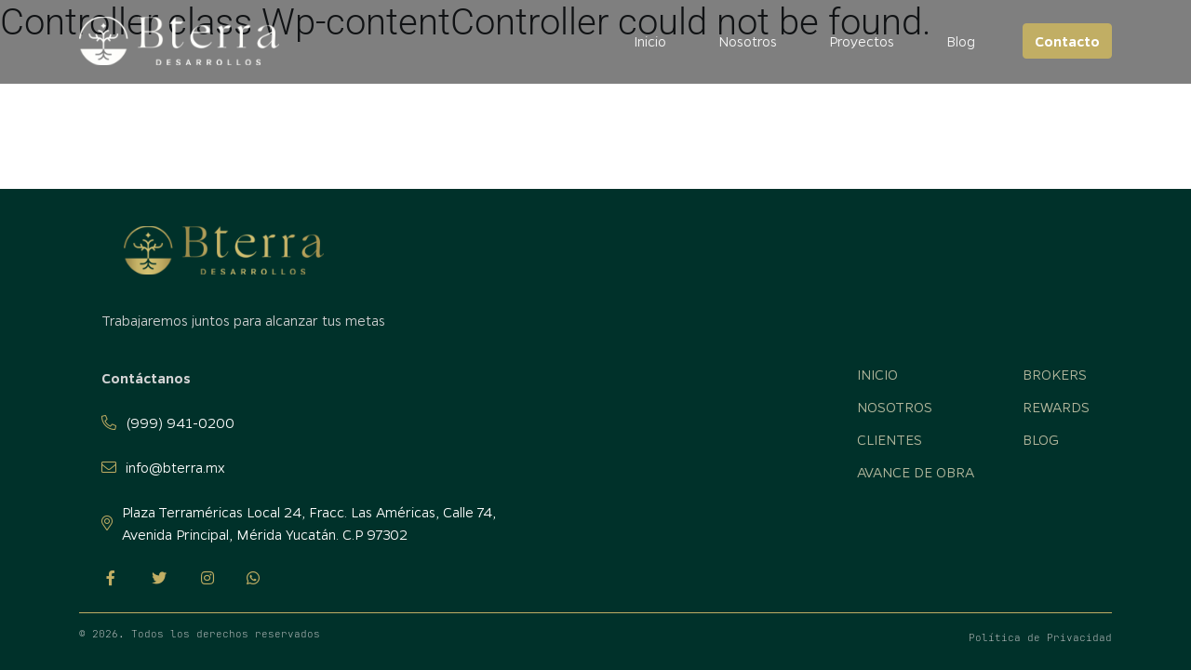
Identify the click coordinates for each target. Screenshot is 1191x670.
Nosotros (747, 41)
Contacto (1067, 41)
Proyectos (861, 41)
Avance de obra (915, 471)
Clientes (889, 439)
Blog (960, 41)
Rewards (1056, 406)
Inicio (650, 41)
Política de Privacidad (1040, 637)
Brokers (1055, 374)
